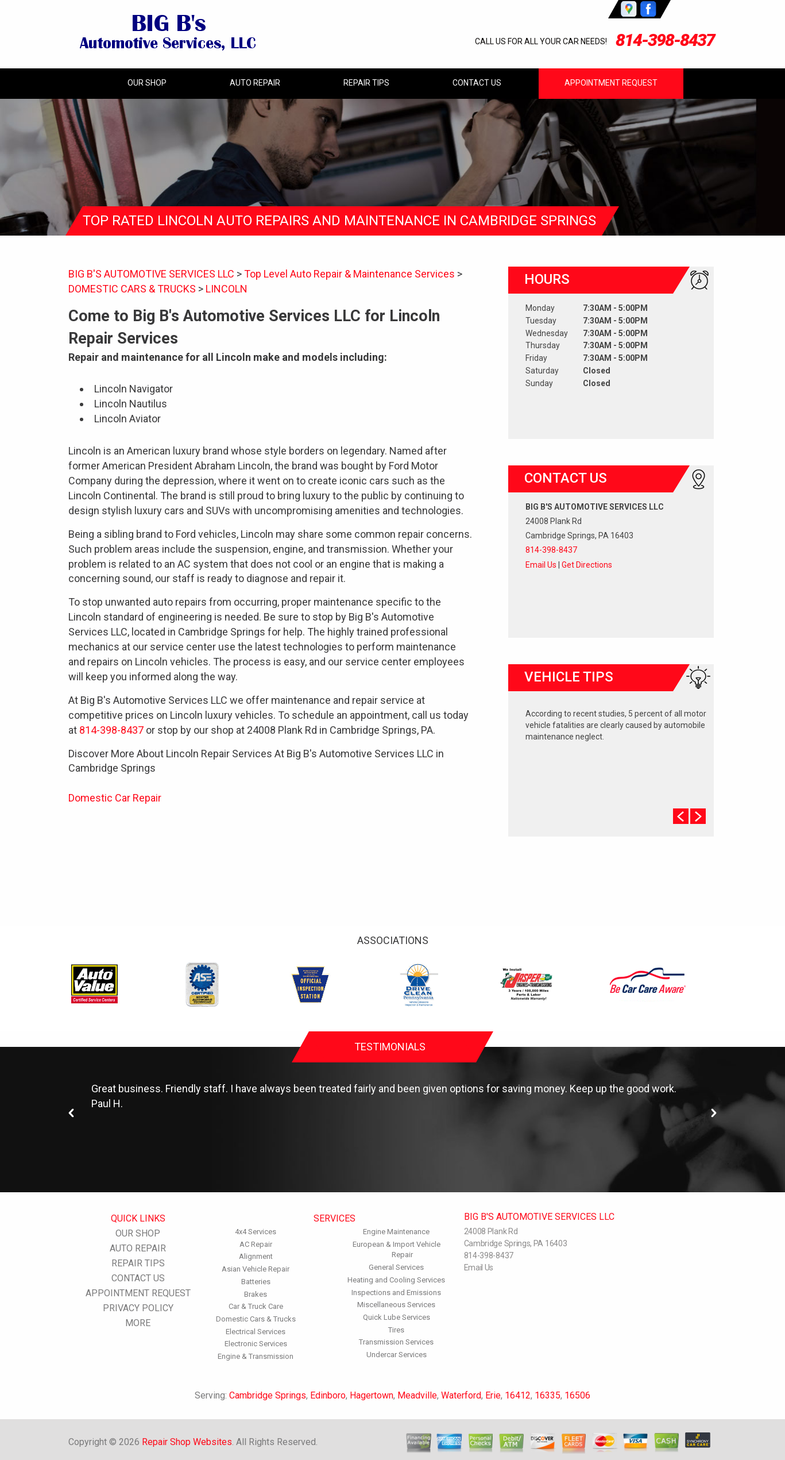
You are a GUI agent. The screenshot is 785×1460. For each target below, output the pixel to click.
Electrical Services (255, 1331)
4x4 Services (255, 1231)
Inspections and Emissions (396, 1292)
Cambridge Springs (267, 1395)
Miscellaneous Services (396, 1304)
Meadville (417, 1395)
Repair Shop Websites (187, 1441)
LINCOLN (227, 289)
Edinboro (328, 1395)
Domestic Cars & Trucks (256, 1319)
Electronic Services (256, 1343)
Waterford (461, 1395)
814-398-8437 (665, 40)
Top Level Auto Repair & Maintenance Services (349, 274)
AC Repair (255, 1244)
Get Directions (587, 564)
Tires (396, 1330)
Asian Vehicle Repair (255, 1269)
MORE (137, 1323)
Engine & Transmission (255, 1356)
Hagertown (371, 1395)
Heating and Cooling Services (396, 1280)
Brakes (255, 1294)
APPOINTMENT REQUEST (611, 82)
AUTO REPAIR (255, 82)
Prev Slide (681, 816)
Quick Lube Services (396, 1317)
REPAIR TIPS (366, 82)
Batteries (255, 1281)
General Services (396, 1267)
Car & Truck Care (256, 1306)
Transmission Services (396, 1342)
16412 (518, 1395)
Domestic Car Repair (114, 798)
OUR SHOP (147, 82)
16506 (577, 1395)
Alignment (256, 1256)
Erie (493, 1395)
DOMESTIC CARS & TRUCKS (132, 289)
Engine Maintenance (396, 1231)
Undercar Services (396, 1354)
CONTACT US (477, 82)
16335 (547, 1395)
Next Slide (698, 816)
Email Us (540, 564)
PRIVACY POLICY (138, 1308)
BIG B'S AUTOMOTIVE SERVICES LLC (151, 274)
